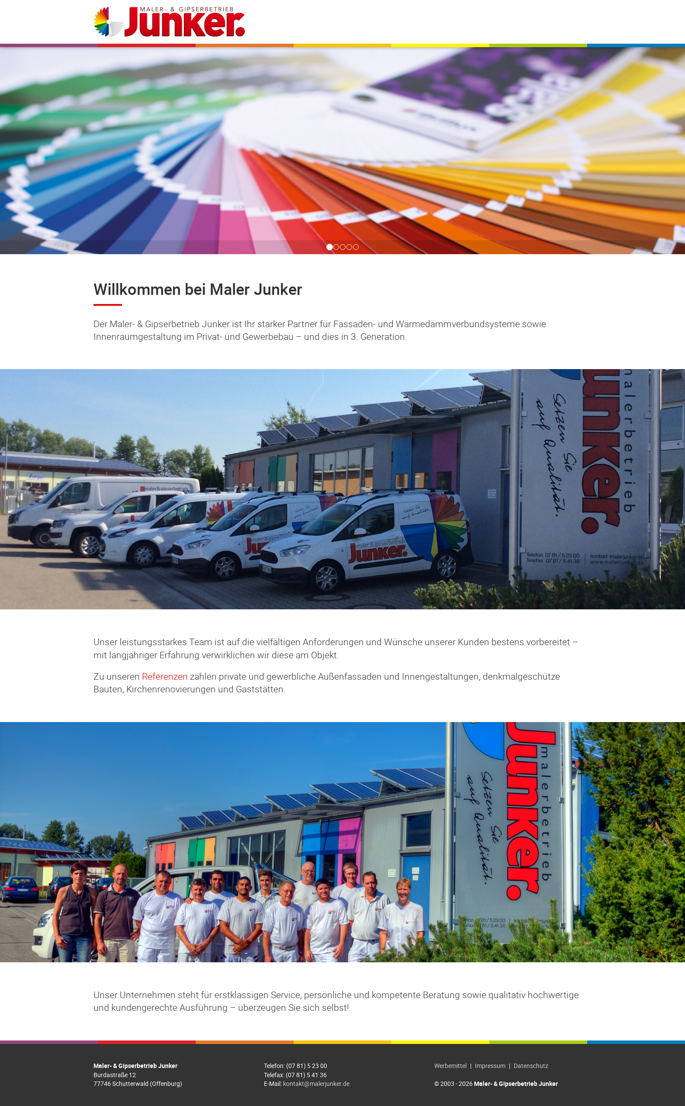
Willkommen (329, 22)
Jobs (483, 22)
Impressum (490, 1065)
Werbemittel (450, 1065)
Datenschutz (531, 1065)
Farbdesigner (528, 22)
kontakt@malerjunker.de (316, 1083)
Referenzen (442, 22)
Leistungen (386, 22)
